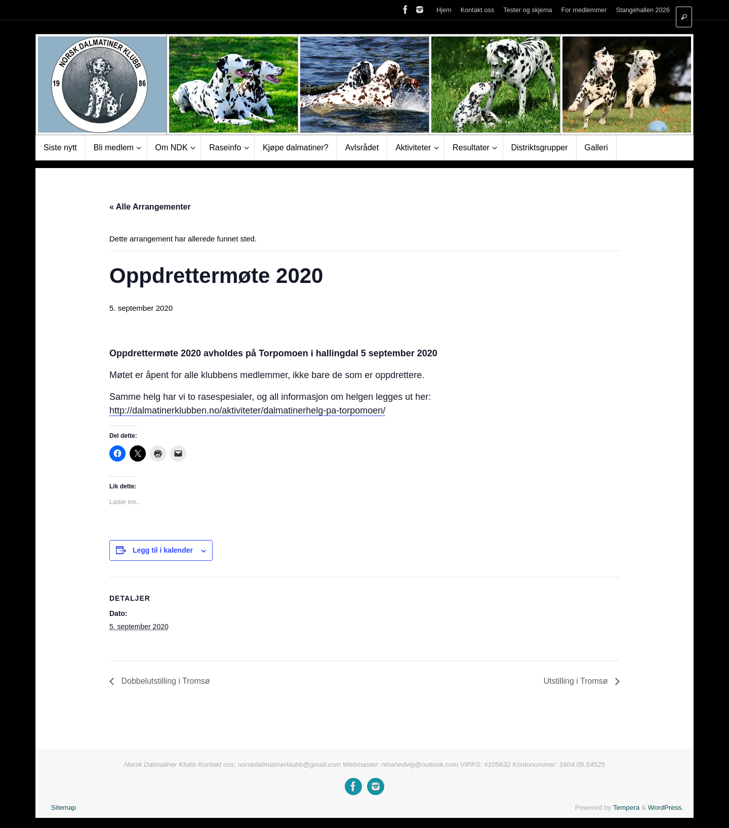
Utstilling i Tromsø (576, 681)
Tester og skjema (527, 10)
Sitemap (63, 807)
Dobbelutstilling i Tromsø (164, 681)
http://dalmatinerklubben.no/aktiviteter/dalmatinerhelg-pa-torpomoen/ (247, 410)
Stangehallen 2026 (643, 10)
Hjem (444, 10)
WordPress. (665, 807)
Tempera (626, 807)
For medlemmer (584, 10)
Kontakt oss (478, 10)
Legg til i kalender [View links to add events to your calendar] (163, 550)
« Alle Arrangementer (150, 206)
